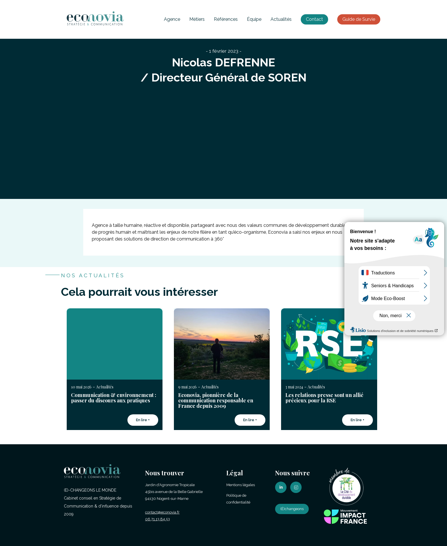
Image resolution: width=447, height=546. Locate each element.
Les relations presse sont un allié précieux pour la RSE (324, 398)
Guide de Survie (358, 19)
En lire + (143, 420)
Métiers (197, 19)
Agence (172, 19)
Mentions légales (240, 485)
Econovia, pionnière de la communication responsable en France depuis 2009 (215, 400)
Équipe (254, 19)
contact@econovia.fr (162, 512)
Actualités (281, 19)
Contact (314, 19)
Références (226, 19)
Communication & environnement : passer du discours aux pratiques (113, 398)
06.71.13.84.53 (157, 519)
